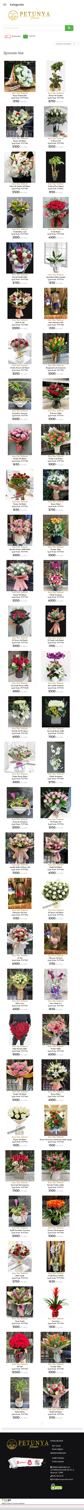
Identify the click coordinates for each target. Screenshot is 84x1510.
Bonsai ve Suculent (56, 95)
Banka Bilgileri (57, 1449)
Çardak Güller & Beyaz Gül (20, 867)
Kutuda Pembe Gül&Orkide (20, 549)
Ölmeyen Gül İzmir (56, 958)
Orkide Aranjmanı (55, 776)
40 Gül (19, 958)
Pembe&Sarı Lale (19, 232)
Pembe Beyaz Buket (20, 776)
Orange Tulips (55, 549)
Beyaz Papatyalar (20, 95)
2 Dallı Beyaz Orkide (55, 1276)
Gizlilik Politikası (58, 1458)
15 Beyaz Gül (56, 141)
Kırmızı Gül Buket (19, 504)
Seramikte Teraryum (19, 413)
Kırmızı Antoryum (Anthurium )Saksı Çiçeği (56, 1140)
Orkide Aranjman (55, 595)
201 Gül (20, 1366)
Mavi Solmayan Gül (55, 322)
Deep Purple (20, 1321)
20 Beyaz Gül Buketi (55, 912)
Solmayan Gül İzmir (20, 912)
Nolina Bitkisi (20, 1412)
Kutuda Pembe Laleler (55, 1185)
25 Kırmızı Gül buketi (20, 640)
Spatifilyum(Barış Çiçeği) (55, 277)
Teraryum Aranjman (19, 822)
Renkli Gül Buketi (55, 1412)
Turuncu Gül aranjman (55, 1230)
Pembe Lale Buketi (56, 459)
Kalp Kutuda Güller (20, 1049)
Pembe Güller (56, 1049)
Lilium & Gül (19, 322)
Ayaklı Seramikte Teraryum (20, 1230)
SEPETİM (28, 36)
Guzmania (56, 1321)
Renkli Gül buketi (55, 867)
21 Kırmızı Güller (56, 413)
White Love (19, 1003)
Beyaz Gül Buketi (19, 141)
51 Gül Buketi (56, 232)
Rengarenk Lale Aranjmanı (56, 368)
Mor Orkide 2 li (56, 1003)
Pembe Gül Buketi (20, 459)
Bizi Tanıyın (56, 1446)
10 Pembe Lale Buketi (56, 640)
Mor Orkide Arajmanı (56, 686)
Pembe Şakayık (58, 1461)
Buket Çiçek (19, 1276)
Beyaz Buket (56, 504)
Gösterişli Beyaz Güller (55, 731)
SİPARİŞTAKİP (12, 36)
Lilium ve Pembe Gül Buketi (20, 186)
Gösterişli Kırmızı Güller (20, 686)
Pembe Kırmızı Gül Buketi (19, 368)
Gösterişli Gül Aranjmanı (20, 1185)
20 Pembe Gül (55, 822)
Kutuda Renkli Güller (20, 277)
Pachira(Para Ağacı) (56, 186)
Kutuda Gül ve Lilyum (20, 731)
